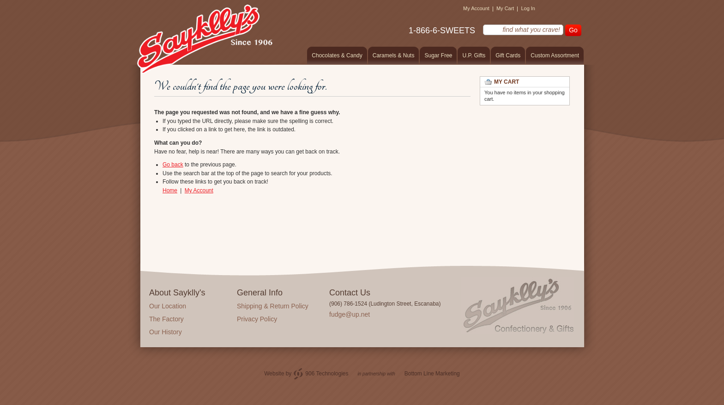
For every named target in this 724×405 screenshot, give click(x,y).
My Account (476, 8)
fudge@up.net (349, 314)
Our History (165, 332)
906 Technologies (326, 373)
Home (170, 190)
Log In (528, 8)
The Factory (166, 319)
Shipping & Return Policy (272, 306)
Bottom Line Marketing (432, 373)
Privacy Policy (257, 319)
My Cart (505, 8)
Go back (173, 164)
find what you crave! (477, 29)
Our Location (167, 306)
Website (274, 373)
